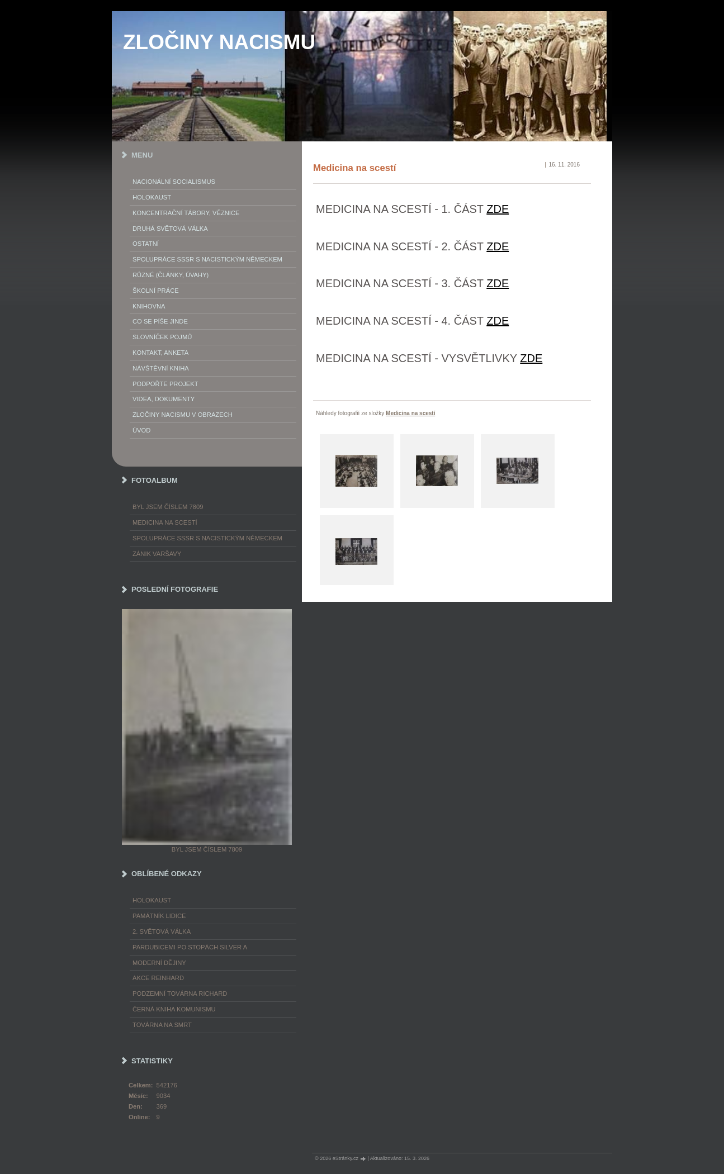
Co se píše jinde (160, 321)
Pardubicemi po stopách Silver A (190, 947)
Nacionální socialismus (174, 181)
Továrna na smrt (162, 1024)
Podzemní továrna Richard (180, 993)
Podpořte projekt (165, 384)
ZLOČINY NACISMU (219, 42)
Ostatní (146, 243)
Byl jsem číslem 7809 (168, 506)
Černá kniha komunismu (174, 1009)
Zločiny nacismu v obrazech (183, 414)
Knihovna (149, 306)
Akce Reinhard (158, 978)
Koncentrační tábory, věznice (186, 213)
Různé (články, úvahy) (171, 275)
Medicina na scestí (410, 413)
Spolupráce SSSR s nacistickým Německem (207, 259)
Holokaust (152, 197)
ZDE (497, 209)
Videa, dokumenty (164, 399)
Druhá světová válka (170, 228)
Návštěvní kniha (161, 368)
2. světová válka (162, 931)
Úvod (141, 430)
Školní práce (156, 290)
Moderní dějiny (159, 962)
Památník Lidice (159, 915)
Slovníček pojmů (162, 337)
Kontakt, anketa (160, 352)
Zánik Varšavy (157, 553)
